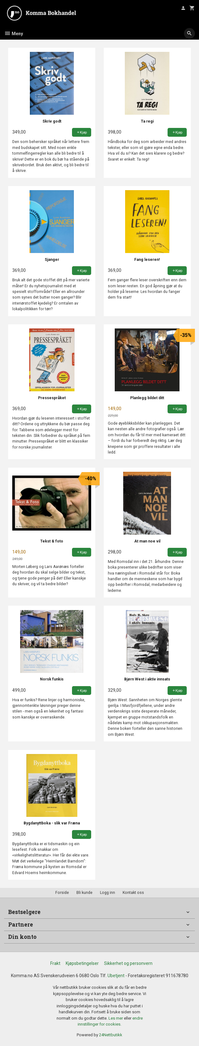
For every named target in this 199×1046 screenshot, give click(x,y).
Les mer (116, 1018)
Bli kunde (84, 892)
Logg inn (107, 892)
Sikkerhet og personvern (128, 963)
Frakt (55, 963)
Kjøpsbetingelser (82, 963)
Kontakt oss (133, 892)
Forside (62, 892)
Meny (13, 33)
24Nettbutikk (110, 1034)
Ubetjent (116, 975)
